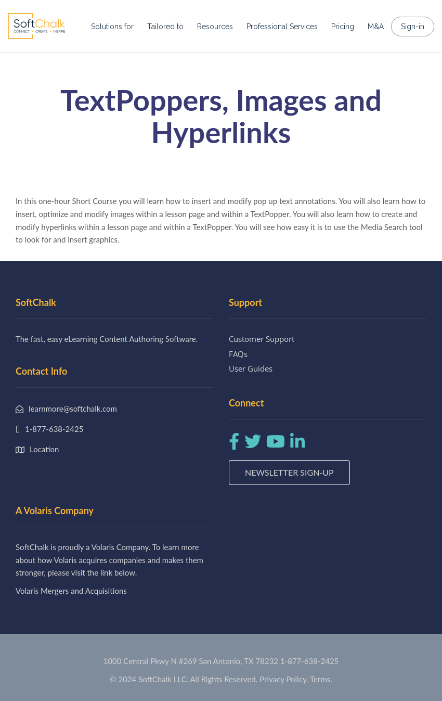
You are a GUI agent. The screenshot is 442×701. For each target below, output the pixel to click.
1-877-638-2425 (309, 661)
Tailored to (165, 26)
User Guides (250, 368)
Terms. (321, 679)
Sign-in (412, 26)
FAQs (238, 354)
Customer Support (261, 339)
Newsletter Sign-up (289, 472)
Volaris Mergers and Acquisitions (71, 590)
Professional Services (282, 26)
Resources (215, 26)
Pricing (342, 26)
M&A (376, 26)
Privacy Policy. (283, 679)
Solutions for (112, 26)
